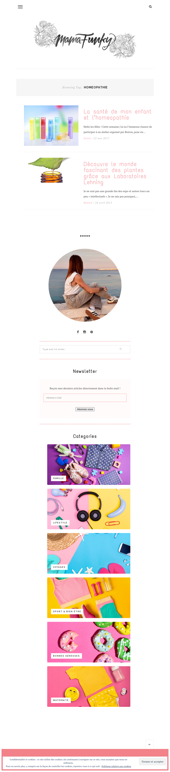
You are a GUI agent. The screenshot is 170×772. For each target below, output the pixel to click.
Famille (58, 478)
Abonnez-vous (85, 409)
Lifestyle (60, 523)
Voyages (59, 567)
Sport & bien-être (67, 611)
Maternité (61, 700)
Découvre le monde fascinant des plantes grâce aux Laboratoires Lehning (115, 173)
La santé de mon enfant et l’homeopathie (118, 115)
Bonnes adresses (66, 656)
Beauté (88, 202)
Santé (87, 138)
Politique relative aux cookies (116, 766)
